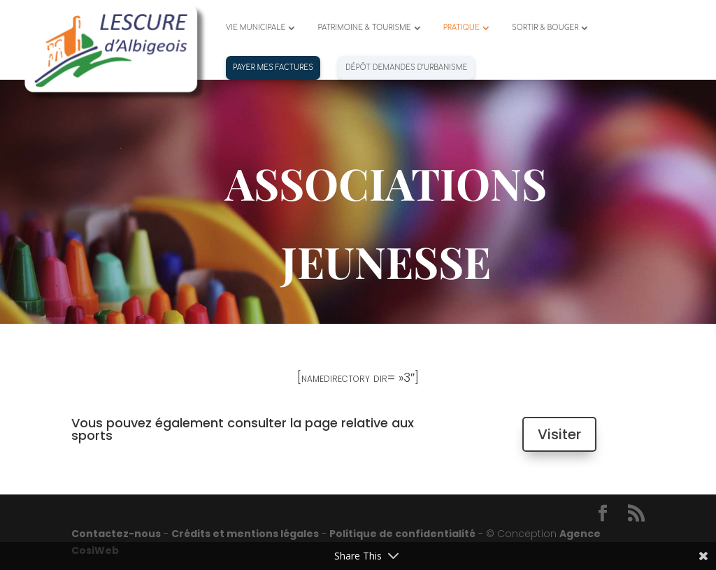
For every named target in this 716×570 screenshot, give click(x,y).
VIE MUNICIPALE (255, 27)
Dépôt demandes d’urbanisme (406, 67)
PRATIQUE (461, 27)
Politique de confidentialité (402, 534)
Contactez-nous (116, 534)
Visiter (559, 434)
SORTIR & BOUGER (545, 27)
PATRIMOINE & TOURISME (363, 27)
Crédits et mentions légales (245, 534)
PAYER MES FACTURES (273, 67)
